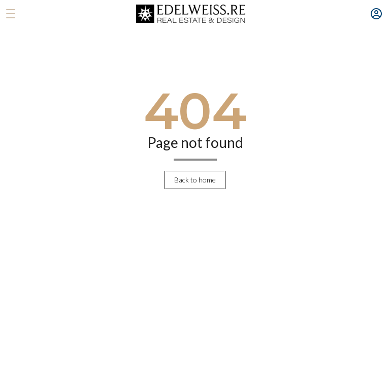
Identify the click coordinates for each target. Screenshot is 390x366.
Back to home (195, 179)
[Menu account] (376, 13)
